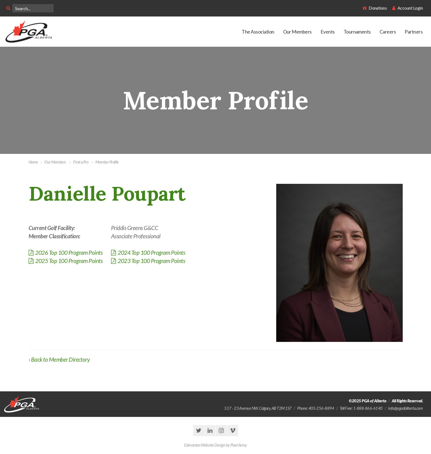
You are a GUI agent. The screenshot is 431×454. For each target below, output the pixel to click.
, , (259, 408)
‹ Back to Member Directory (59, 359)
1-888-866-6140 (368, 408)
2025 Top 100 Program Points (66, 260)
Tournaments (357, 32)
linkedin (210, 430)
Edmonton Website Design (204, 444)
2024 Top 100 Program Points (148, 252)
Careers (388, 32)
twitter (198, 430)
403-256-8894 (321, 408)
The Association (258, 32)
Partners (413, 32)
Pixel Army (238, 444)
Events (328, 32)
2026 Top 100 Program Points (66, 252)
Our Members (297, 32)
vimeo (232, 430)
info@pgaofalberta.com (405, 408)
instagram (221, 430)
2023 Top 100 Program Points (148, 260)
